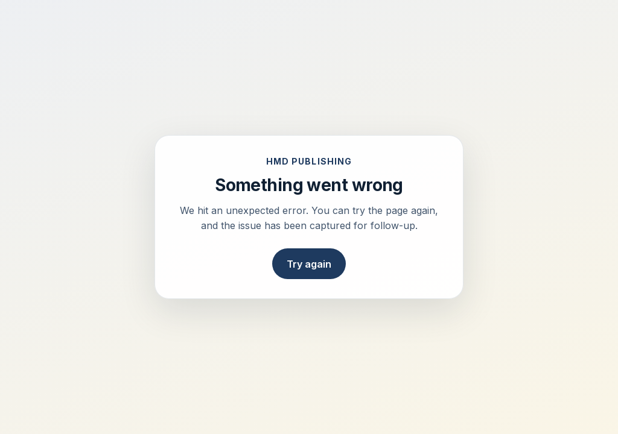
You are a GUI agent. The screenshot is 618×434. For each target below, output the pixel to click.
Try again (309, 264)
